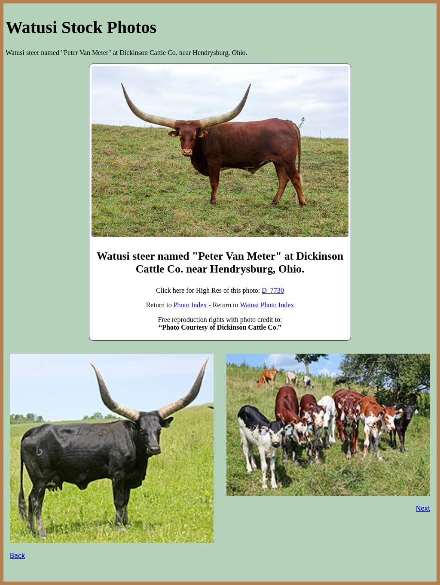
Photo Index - (193, 305)
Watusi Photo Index (267, 305)
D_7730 (273, 290)
